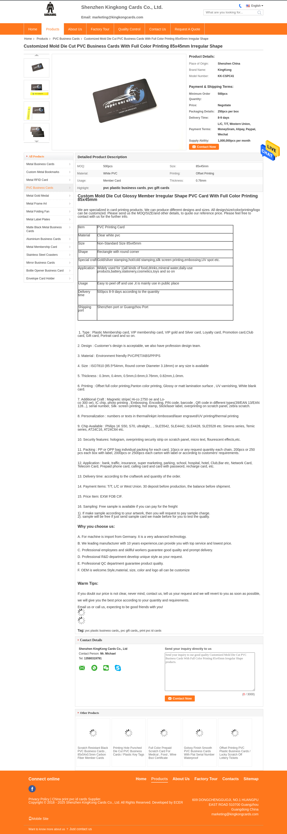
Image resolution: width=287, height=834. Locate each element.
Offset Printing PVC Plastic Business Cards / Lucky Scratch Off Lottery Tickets (234, 753)
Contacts (230, 779)
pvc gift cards (129, 630)
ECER (178, 802)
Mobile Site (38, 819)
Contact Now (206, 147)
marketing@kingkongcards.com (235, 814)
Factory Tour (100, 29)
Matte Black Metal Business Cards (44, 229)
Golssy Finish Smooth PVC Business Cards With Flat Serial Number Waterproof (199, 753)
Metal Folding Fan (37, 211)
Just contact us (80, 829)
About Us (75, 29)
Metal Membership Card (41, 247)
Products (52, 29)
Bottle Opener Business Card (44, 270)
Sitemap (251, 779)
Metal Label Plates (38, 219)
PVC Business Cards (66, 38)
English (256, 5)
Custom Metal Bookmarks (42, 172)
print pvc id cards (150, 630)
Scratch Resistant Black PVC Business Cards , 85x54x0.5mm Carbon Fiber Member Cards (93, 753)
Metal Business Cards (40, 164)
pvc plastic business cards (102, 630)
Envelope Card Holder (40, 278)
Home (32, 29)
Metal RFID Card (37, 180)
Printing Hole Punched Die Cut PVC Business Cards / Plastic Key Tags (128, 751)
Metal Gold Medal (37, 195)
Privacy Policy (39, 799)
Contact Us (157, 29)
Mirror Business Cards (40, 262)
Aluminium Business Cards (43, 239)
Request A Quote (187, 29)
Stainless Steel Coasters (42, 254)
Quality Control (129, 29)
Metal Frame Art (36, 203)
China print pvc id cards (69, 799)
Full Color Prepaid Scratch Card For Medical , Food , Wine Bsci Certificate (162, 753)
